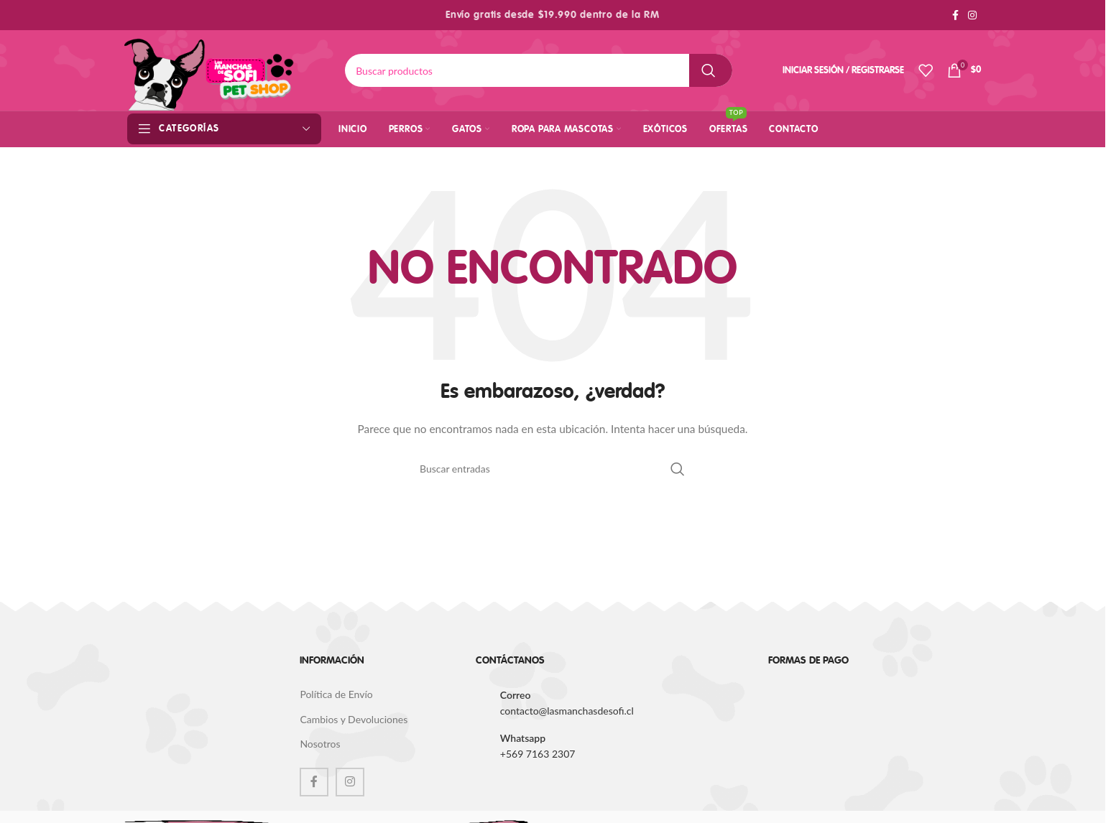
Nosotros (320, 744)
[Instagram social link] (972, 15)
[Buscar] (538, 70)
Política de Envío (336, 694)
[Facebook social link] (955, 15)
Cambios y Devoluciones (353, 719)
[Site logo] (209, 69)
